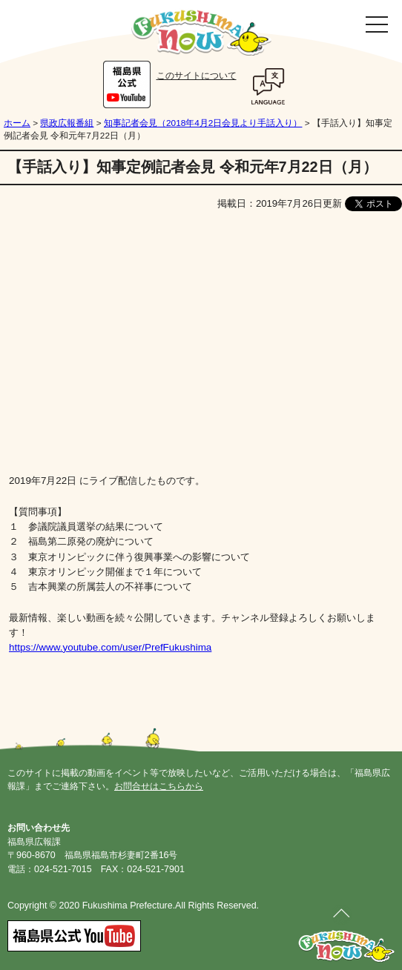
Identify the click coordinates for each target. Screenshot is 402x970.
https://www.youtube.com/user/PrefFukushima (110, 647)
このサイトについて (196, 75)
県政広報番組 (66, 123)
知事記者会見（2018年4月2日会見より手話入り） (203, 123)
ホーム (17, 123)
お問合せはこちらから (158, 786)
